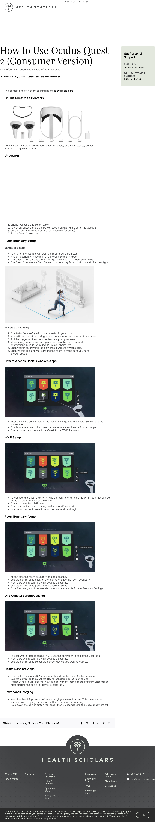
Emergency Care (50, 796)
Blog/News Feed (90, 780)
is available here (63, 90)
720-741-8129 (138, 774)
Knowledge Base (90, 791)
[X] (87, 723)
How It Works (11, 778)
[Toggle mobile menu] (148, 7)
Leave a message (134, 67)
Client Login (111, 781)
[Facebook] (81, 723)
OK (143, 814)
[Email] (109, 723)
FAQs (87, 785)
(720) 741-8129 (133, 78)
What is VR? (11, 774)
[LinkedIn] (98, 723)
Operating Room (50, 789)
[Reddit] (92, 723)
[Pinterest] (103, 723)
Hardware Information (49, 77)
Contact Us (110, 785)
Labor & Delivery (49, 782)
